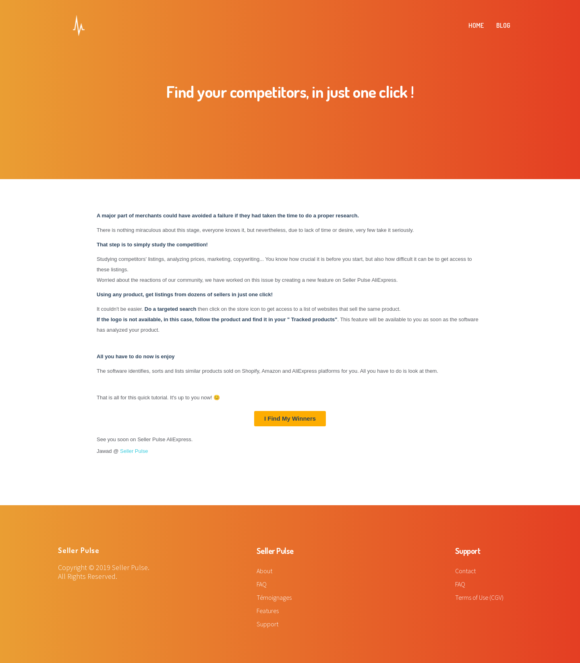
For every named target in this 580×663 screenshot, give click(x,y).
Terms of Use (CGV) (479, 597)
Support (267, 624)
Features (268, 611)
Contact (465, 571)
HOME (476, 25)
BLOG (503, 25)
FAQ (262, 584)
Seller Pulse (134, 451)
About (264, 571)
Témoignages (274, 597)
